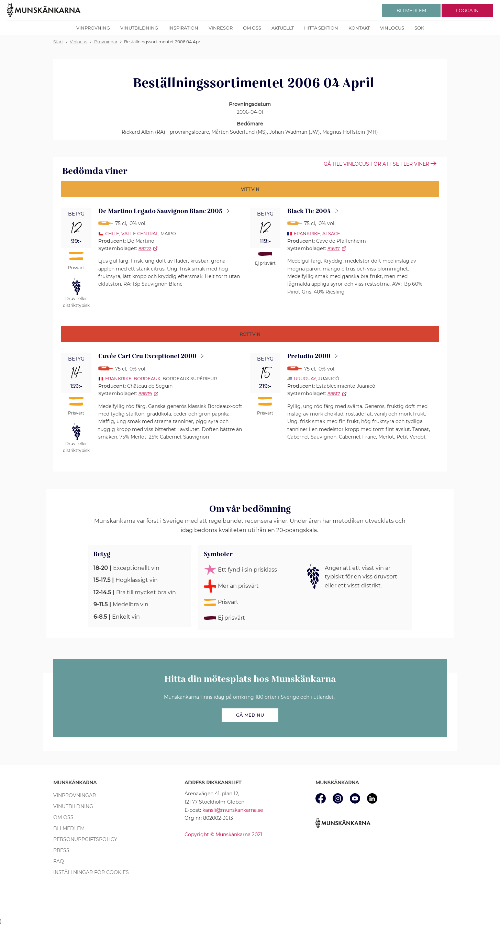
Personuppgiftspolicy (85, 839)
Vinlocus (392, 28)
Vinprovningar (74, 795)
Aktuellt (282, 28)
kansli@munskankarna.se (232, 810)
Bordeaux (147, 378)
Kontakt (359, 28)
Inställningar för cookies (91, 872)
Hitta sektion (321, 28)
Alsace (331, 233)
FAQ (58, 861)
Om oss (252, 28)
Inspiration (183, 28)
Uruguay (305, 378)
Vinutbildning (139, 28)
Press (61, 850)
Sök (419, 28)
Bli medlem (69, 828)
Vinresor (221, 28)
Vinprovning (93, 28)
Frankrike (307, 233)
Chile (112, 233)
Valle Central (139, 233)
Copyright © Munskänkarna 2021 (223, 834)
